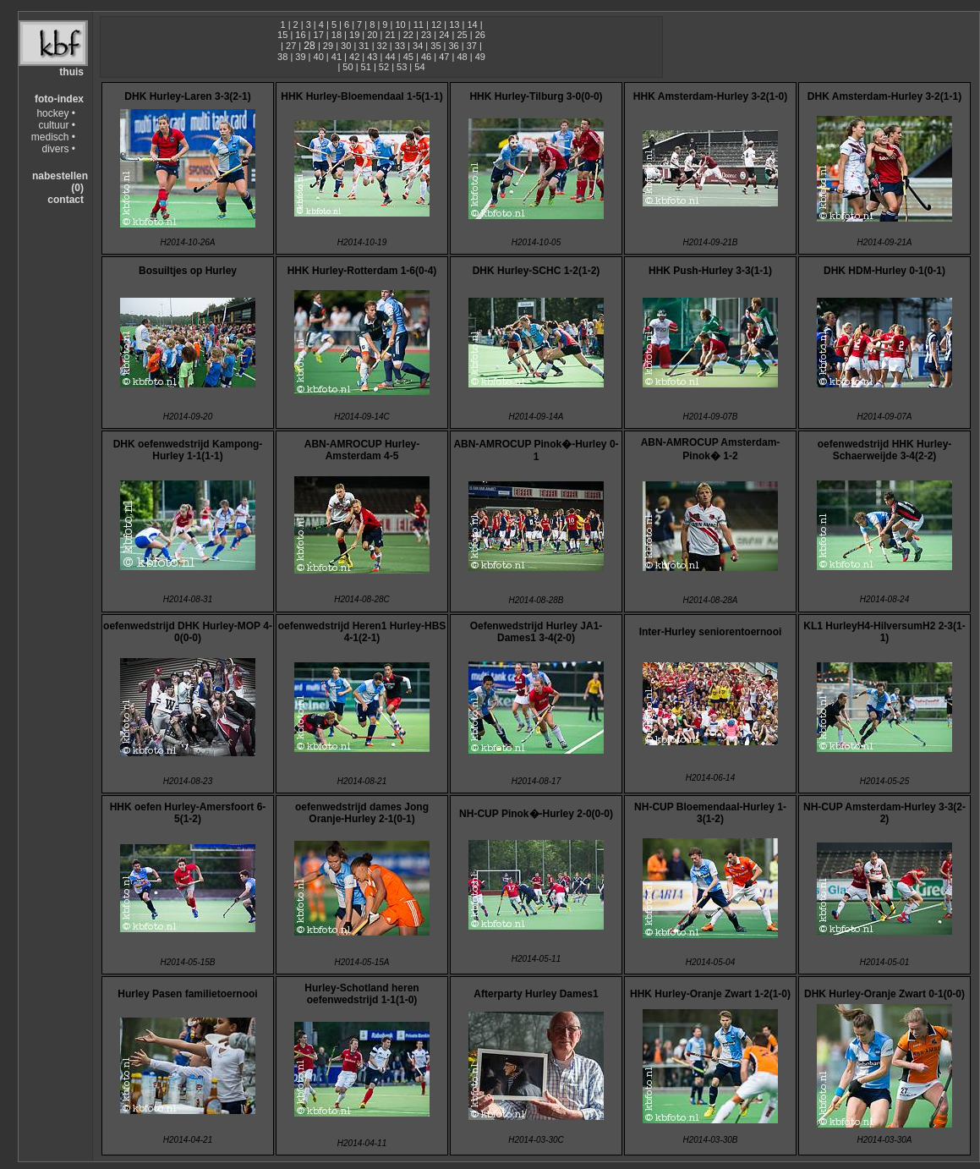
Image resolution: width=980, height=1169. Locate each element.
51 (366, 67)
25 (462, 35)
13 (454, 24)
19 (354, 35)
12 (436, 24)
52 (384, 67)
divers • (58, 149)
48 (462, 57)
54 (419, 67)
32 (382, 46)
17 (319, 35)
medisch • (53, 137)
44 (390, 57)
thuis (71, 72)
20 (372, 35)
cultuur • (56, 125)
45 (408, 57)
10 (400, 24)
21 (390, 35)
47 (444, 57)
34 (418, 46)
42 (354, 57)
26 (480, 35)
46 (426, 57)
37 (472, 46)
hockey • (55, 113)
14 (472, 24)
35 (435, 46)
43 (372, 57)
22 (408, 35)
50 (347, 67)
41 (336, 57)
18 (336, 35)
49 (480, 57)
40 (319, 57)
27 (291, 46)
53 (402, 67)
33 (400, 46)
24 (444, 35)
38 (282, 57)
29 (328, 46)
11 (418, 24)
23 (426, 35)
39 (300, 57)
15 (282, 35)
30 (346, 46)
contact (65, 200)
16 (300, 35)
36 (454, 46)
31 (364, 46)
